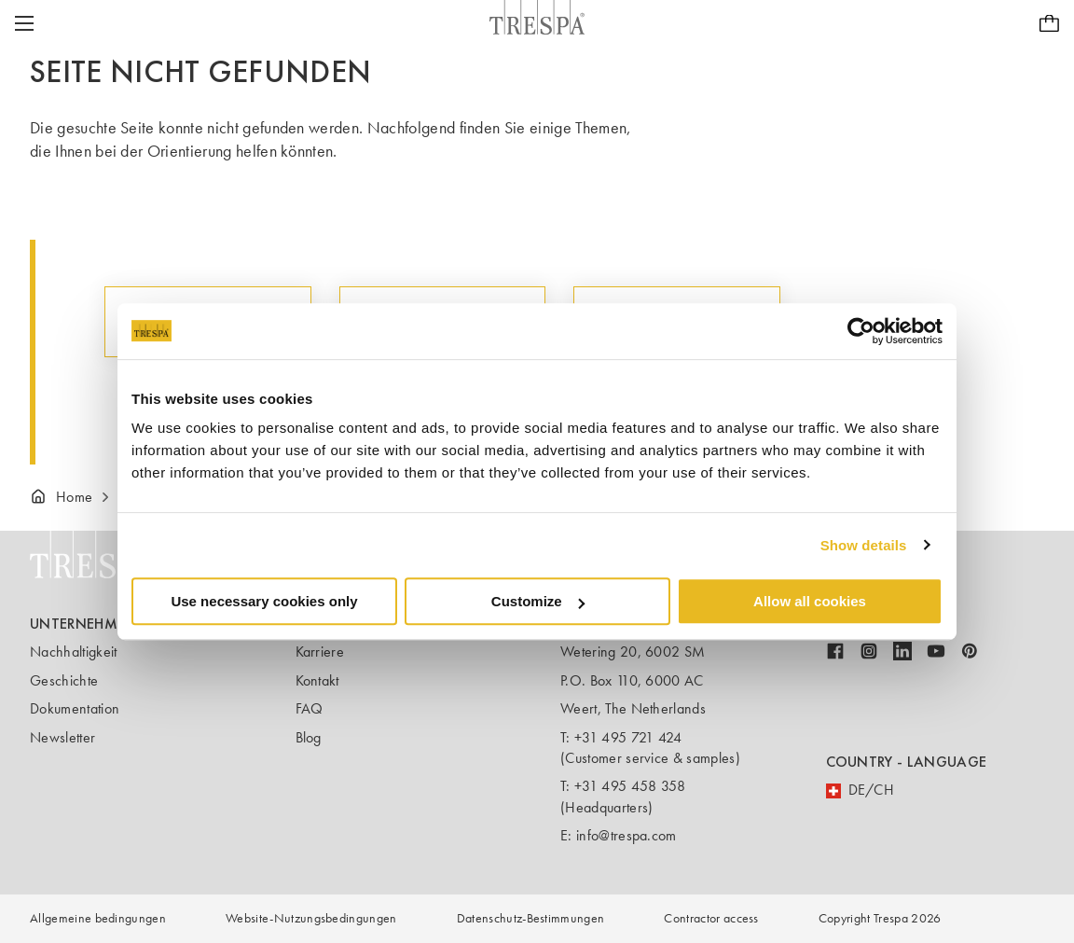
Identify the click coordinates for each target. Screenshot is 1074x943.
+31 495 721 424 (628, 737)
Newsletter (62, 737)
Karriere (320, 651)
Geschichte (64, 680)
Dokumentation (74, 708)
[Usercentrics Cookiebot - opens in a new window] (861, 331)
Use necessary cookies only (264, 601)
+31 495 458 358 (630, 786)
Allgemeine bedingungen (98, 918)
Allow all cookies (809, 601)
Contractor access (711, 918)
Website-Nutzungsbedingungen (311, 918)
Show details (863, 545)
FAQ (310, 708)
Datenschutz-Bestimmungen (531, 918)
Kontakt (317, 680)
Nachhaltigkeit (73, 651)
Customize (538, 601)
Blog (309, 737)
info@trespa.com (626, 835)
